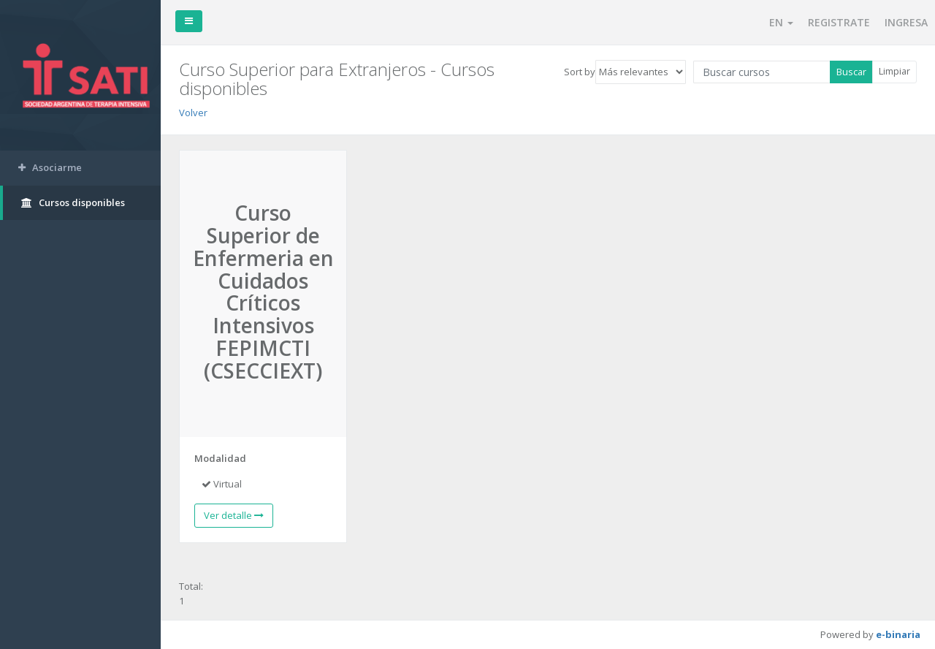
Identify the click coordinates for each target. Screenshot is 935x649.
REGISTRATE (839, 22)
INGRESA (906, 22)
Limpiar (894, 70)
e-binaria (898, 634)
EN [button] (781, 22)
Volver (193, 112)
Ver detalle (234, 515)
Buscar (851, 71)
